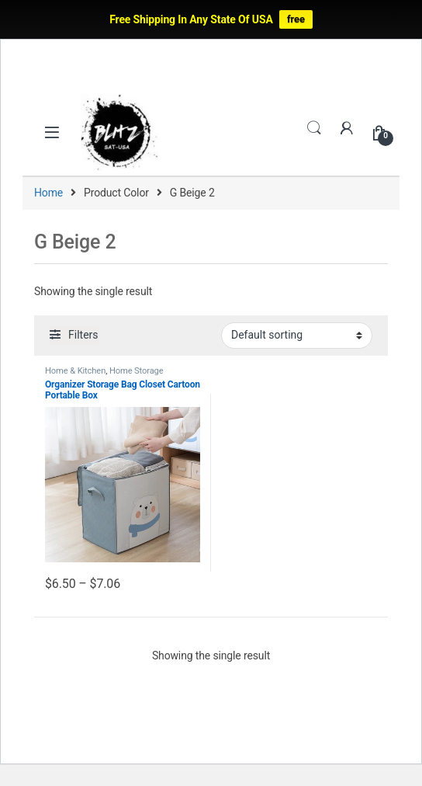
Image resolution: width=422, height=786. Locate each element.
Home (48, 192)
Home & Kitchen (75, 371)
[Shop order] (296, 335)
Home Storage (136, 371)
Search (314, 128)
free (296, 19)
